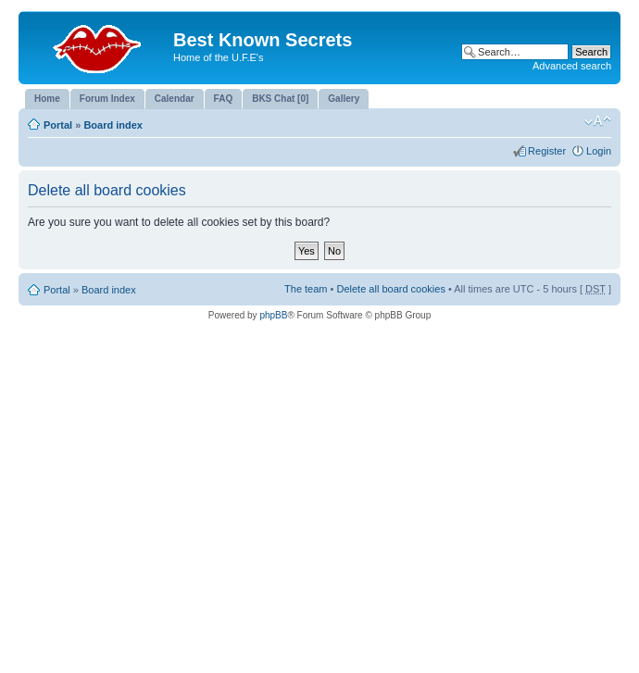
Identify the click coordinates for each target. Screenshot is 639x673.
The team (305, 288)
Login (598, 150)
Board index (113, 125)
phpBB (273, 315)
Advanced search (571, 65)
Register (547, 150)
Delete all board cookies (390, 288)
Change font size (597, 121)
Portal (58, 125)
